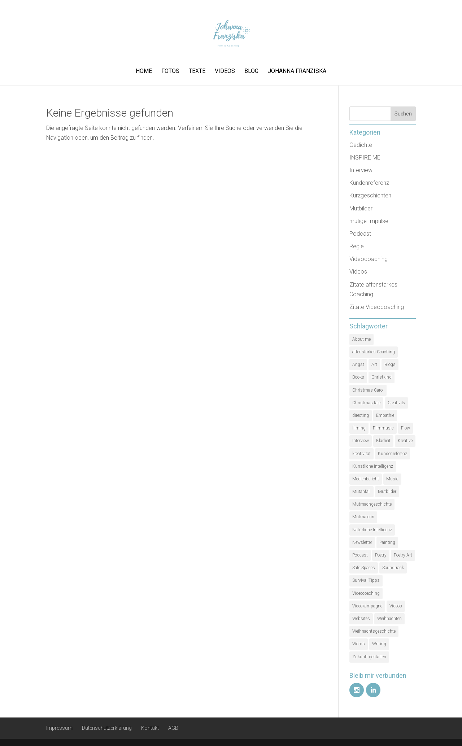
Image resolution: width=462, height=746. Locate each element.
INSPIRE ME (364, 157)
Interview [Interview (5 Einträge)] (360, 440)
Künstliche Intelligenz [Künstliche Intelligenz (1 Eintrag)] (372, 466)
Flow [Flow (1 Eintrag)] (405, 428)
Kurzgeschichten (370, 195)
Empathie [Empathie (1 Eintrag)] (385, 415)
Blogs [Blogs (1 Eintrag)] (390, 364)
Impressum (59, 728)
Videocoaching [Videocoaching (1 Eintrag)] (366, 593)
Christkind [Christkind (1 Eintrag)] (381, 377)
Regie (356, 246)
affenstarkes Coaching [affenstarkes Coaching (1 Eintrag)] (373, 351)
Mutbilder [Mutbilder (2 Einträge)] (387, 491)
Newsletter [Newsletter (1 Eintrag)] (362, 542)
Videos (225, 71)
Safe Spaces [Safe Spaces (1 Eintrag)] (363, 567)
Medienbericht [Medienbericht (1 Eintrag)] (365, 478)
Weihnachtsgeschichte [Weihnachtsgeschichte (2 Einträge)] (374, 631)
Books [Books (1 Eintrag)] (358, 377)
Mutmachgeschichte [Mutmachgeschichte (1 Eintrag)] (372, 504)
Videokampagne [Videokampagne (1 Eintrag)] (367, 605)
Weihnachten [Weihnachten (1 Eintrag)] (389, 618)
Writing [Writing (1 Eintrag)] (379, 643)
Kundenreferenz (369, 182)
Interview (360, 170)
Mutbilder (360, 208)
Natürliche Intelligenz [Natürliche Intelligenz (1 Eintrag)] (372, 529)
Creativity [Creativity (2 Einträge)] (396, 402)
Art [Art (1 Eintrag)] (374, 364)
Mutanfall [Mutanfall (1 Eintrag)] (361, 491)
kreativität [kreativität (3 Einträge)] (361, 453)
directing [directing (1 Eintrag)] (360, 415)
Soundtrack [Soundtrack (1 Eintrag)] (393, 567)
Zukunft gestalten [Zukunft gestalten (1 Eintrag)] (369, 656)
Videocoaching (368, 259)
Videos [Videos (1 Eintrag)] (395, 605)
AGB (173, 728)
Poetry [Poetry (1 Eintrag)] (381, 555)
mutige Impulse (368, 221)
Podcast (360, 233)
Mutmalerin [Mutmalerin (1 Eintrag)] (363, 516)
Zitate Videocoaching (376, 307)
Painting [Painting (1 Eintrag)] (387, 542)
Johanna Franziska (297, 71)
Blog (251, 71)
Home (144, 71)
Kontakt (150, 728)
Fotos (170, 71)
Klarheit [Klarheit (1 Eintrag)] (383, 440)
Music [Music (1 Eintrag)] (392, 478)
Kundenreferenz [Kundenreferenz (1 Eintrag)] (392, 453)
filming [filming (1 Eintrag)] (359, 428)
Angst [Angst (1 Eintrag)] (358, 364)
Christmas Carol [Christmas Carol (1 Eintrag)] (368, 390)
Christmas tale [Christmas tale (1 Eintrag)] (366, 402)
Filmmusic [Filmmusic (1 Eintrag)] (383, 428)
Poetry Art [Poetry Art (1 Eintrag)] (403, 555)
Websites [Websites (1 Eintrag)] (361, 618)
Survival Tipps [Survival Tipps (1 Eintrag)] (366, 580)
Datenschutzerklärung (107, 728)
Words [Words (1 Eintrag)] (358, 643)
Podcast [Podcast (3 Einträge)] (360, 555)
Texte (197, 71)
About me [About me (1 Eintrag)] (361, 339)
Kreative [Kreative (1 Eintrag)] (405, 440)
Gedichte (360, 144)
